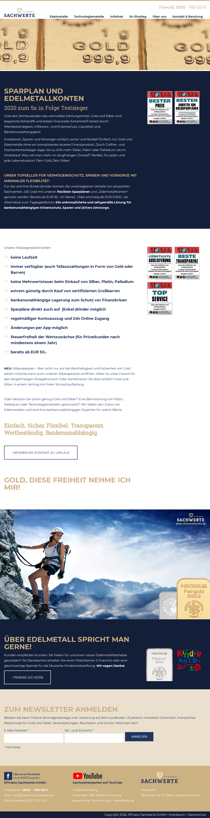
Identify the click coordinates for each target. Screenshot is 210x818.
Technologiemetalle (89, 16)
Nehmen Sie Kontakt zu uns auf (41, 453)
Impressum (177, 815)
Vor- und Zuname (79, 730)
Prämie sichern (28, 677)
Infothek (116, 16)
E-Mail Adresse (16, 730)
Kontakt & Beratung (187, 16)
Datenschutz (197, 815)
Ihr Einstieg (137, 16)
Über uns (159, 16)
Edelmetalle (59, 16)
